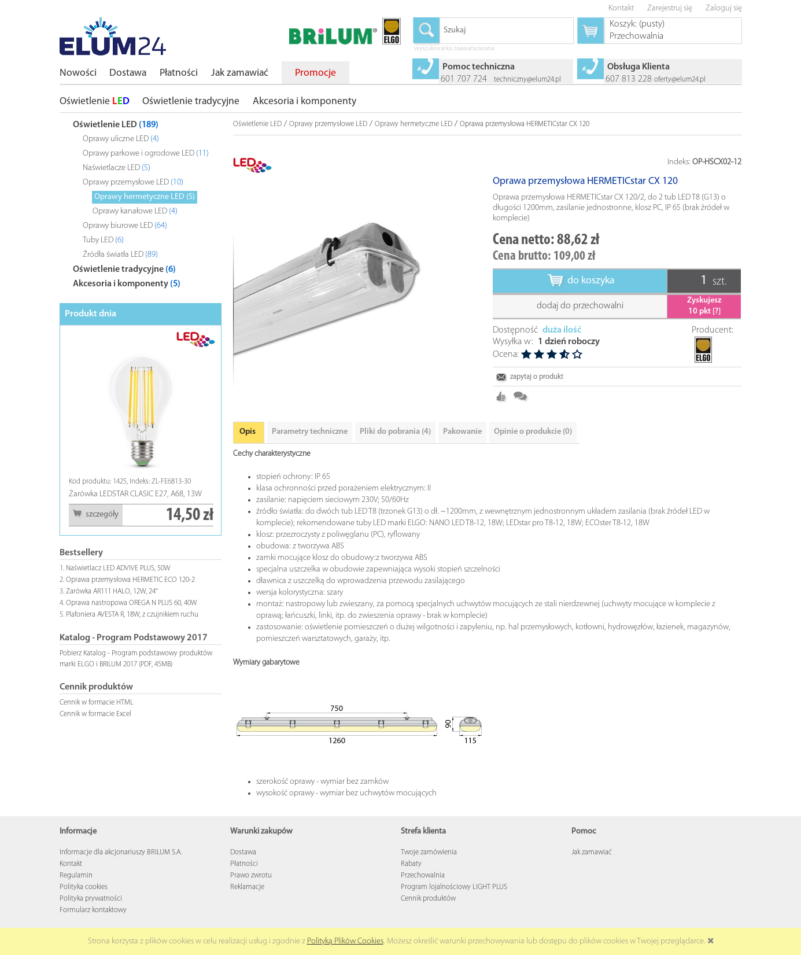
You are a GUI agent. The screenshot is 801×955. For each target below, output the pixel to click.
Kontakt (71, 879)
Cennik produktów (428, 914)
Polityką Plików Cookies (345, 941)
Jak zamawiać (591, 868)
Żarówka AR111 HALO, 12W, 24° (112, 591)
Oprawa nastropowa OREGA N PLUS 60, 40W (131, 603)
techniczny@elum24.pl (527, 79)
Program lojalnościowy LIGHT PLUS (454, 902)
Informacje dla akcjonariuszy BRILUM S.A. (121, 868)
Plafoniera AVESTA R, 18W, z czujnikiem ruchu (132, 614)
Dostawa (243, 868)
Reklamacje (247, 902)
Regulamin (76, 891)
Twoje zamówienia (429, 868)
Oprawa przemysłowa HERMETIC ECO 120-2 (130, 580)
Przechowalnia (423, 891)
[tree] (141, 202)
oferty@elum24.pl (680, 79)
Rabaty (411, 879)
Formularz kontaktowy (93, 926)
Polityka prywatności (91, 914)
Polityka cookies (84, 902)
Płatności (244, 879)
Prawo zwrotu (251, 891)
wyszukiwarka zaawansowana (454, 49)
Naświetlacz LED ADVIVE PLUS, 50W (118, 568)
